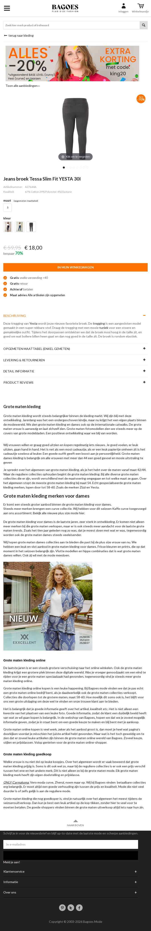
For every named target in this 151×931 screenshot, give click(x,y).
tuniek (103, 328)
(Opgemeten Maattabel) (26, 200)
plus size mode (68, 513)
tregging (99, 323)
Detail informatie (18, 371)
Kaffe (116, 508)
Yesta (33, 323)
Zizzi (83, 487)
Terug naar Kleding (18, 35)
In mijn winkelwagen (75, 267)
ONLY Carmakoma (16, 782)
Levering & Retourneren (24, 360)
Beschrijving (14, 316)
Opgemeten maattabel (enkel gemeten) (36, 349)
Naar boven (75, 823)
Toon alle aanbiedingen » (23, 85)
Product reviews (18, 382)
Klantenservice (13, 871)
